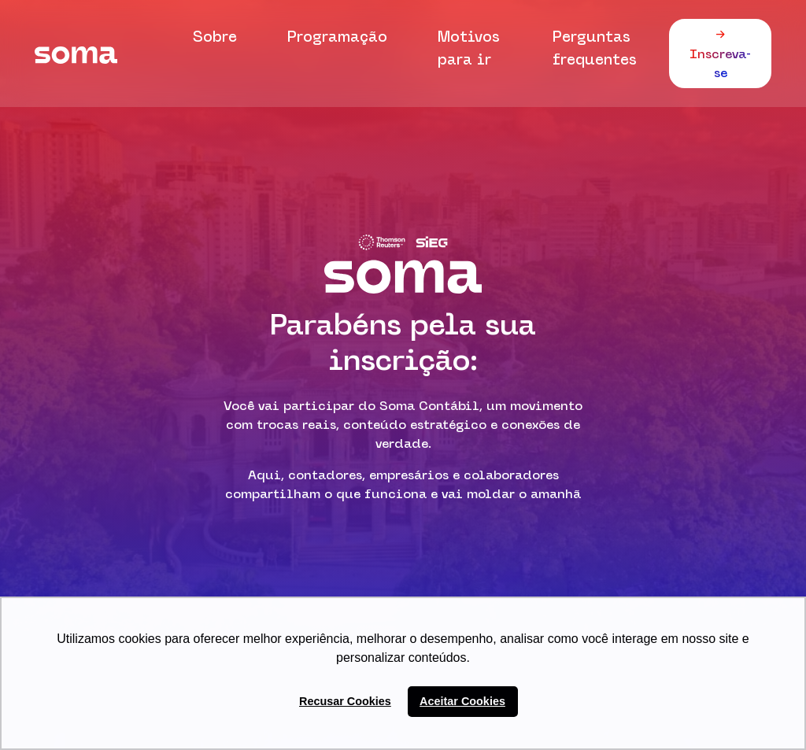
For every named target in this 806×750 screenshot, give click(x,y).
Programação (337, 36)
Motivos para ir (469, 47)
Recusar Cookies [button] (345, 701)
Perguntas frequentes (595, 47)
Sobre (215, 36)
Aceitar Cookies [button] (462, 701)
